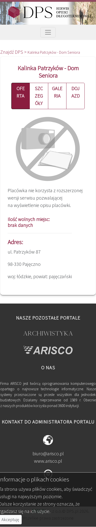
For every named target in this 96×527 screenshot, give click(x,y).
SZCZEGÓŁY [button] (39, 95)
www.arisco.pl (48, 461)
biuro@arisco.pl (48, 453)
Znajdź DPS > (14, 52)
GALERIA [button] (57, 92)
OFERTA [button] (20, 92)
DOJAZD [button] (75, 92)
